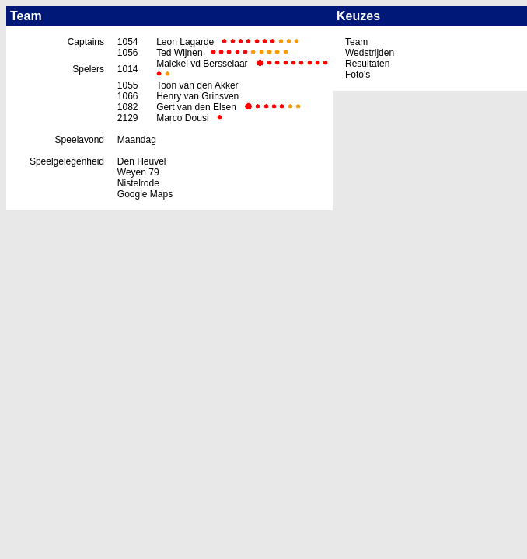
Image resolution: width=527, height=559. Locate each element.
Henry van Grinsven (197, 96)
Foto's (357, 74)
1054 (127, 41)
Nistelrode (138, 183)
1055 (127, 85)
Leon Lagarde (185, 41)
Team (356, 41)
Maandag (136, 139)
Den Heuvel (141, 161)
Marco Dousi (182, 118)
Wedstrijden (369, 52)
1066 (127, 96)
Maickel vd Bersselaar (201, 63)
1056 (127, 52)
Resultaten (367, 63)
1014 (127, 69)
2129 (127, 118)
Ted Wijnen (179, 52)
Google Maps (145, 194)
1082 (127, 107)
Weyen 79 (138, 172)
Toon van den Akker (197, 85)
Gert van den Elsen (196, 107)
